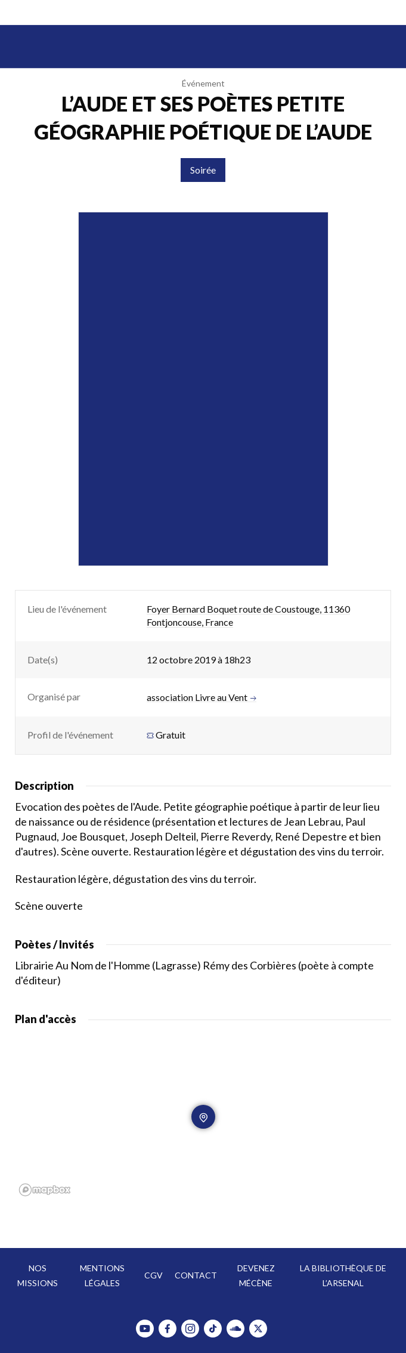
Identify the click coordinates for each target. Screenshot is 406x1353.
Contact (196, 1275)
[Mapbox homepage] (44, 1190)
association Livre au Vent (201, 697)
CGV (153, 1275)
